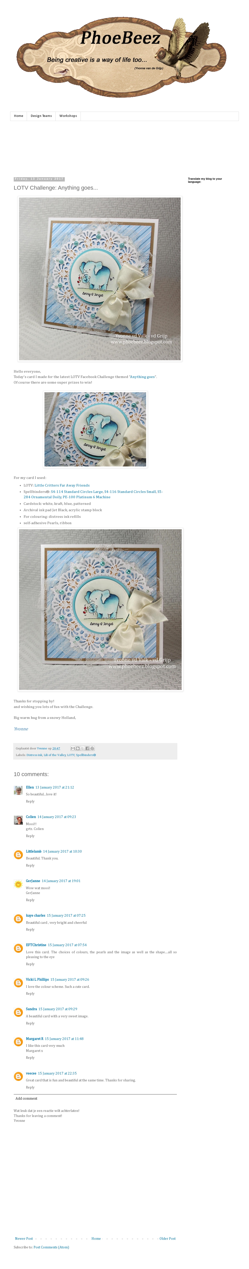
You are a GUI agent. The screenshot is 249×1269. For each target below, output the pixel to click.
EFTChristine (36, 945)
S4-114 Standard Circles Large (77, 492)
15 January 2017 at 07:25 (66, 915)
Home (18, 116)
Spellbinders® (86, 755)
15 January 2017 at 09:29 (57, 1009)
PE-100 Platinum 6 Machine (87, 497)
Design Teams (41, 116)
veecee (31, 1073)
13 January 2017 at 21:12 (54, 787)
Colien (31, 817)
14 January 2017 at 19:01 (61, 881)
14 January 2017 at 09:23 (56, 817)
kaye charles (35, 915)
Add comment (26, 1098)
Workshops (68, 116)
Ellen (30, 787)
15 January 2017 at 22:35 (57, 1073)
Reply (30, 801)
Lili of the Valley (55, 755)
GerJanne (33, 881)
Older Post (168, 1239)
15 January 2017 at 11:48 (64, 1039)
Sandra (31, 1009)
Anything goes (142, 377)
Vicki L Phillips (37, 979)
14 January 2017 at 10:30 (62, 851)
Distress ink (34, 755)
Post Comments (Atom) (51, 1247)
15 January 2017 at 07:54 (67, 945)
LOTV (71, 755)
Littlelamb (33, 851)
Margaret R (34, 1039)
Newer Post (24, 1239)
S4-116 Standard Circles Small (130, 492)
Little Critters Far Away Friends (62, 485)
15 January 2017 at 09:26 (69, 979)
